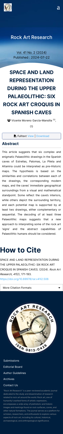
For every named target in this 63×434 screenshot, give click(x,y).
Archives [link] (8, 379)
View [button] (31, 136)
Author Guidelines (15, 373)
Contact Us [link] (10, 385)
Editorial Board (12, 366)
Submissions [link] (11, 360)
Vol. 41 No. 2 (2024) (32, 53)
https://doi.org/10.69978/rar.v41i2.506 (24, 279)
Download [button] (42, 136)
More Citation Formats (17, 287)
